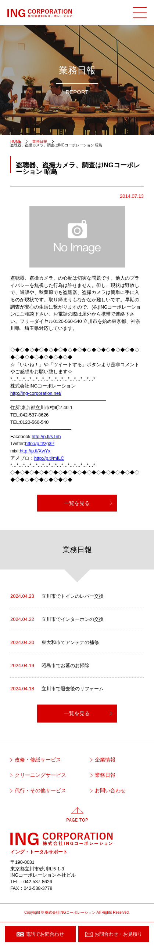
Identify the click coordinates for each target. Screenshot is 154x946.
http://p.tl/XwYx (35, 451)
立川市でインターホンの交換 (57, 619)
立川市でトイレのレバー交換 (57, 596)
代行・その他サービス (40, 790)
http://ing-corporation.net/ (35, 393)
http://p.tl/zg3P (39, 443)
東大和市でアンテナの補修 (54, 642)
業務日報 (105, 775)
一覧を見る (77, 503)
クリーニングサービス (40, 775)
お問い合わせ (110, 790)
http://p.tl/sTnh (46, 436)
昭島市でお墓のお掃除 (49, 666)
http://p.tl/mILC (49, 458)
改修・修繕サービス (38, 760)
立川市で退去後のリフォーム (57, 689)
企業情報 (105, 760)
